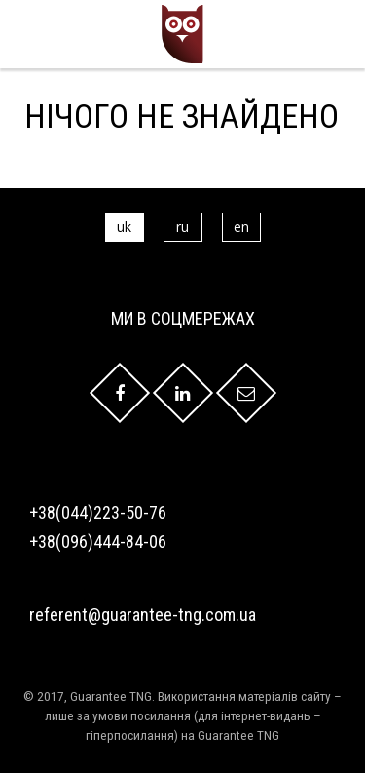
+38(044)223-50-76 (97, 512)
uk (124, 226)
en (241, 226)
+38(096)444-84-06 (97, 541)
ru (182, 226)
